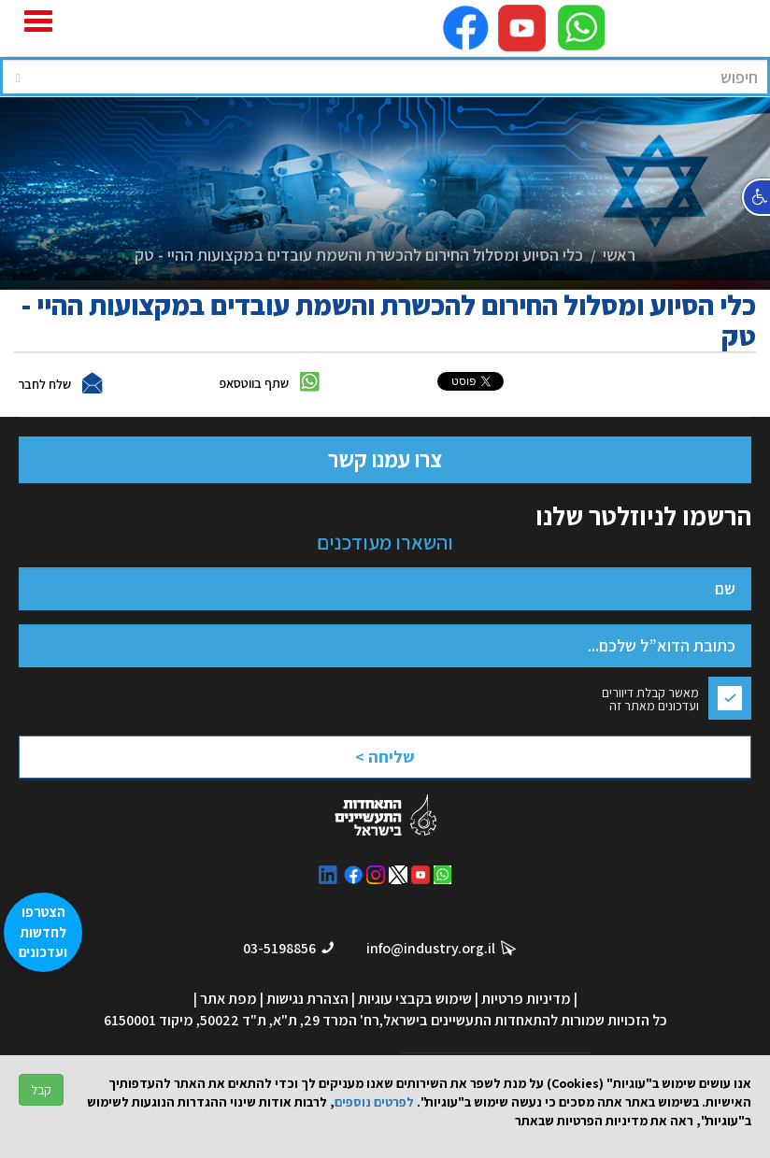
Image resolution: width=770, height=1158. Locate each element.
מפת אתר (228, 998)
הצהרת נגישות (307, 998)
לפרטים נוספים (374, 1102)
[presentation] (361, 745)
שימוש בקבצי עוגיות (415, 998)
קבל (41, 1089)
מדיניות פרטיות (526, 998)
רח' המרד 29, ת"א (326, 1020)
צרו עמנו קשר (385, 459)
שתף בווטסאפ (254, 383)
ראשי (619, 254)
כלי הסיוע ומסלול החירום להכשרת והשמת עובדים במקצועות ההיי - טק (359, 254)
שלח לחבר (44, 384)
